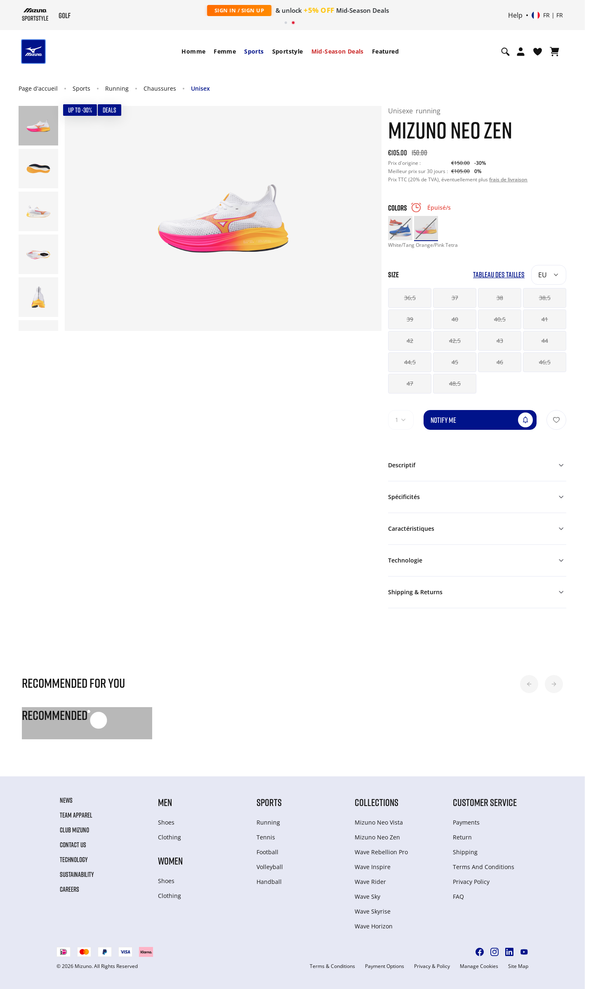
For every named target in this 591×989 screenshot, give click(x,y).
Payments (466, 822)
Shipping (465, 852)
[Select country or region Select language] (547, 15)
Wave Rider (370, 882)
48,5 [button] (455, 383)
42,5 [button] (455, 341)
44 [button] (545, 341)
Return (462, 837)
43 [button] (500, 341)
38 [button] (500, 298)
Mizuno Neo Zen (377, 837)
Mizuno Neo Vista (379, 822)
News (66, 800)
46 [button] (500, 362)
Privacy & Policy (432, 966)
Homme (193, 51)
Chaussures (160, 88)
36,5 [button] (410, 298)
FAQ (458, 896)
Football (267, 852)
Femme (225, 51)
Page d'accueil (38, 88)
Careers (69, 889)
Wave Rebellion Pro (381, 852)
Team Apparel (76, 815)
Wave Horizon (374, 926)
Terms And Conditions (483, 867)
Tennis (266, 837)
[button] (529, 684)
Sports (254, 51)
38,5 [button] (545, 298)
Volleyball (270, 867)
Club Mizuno (74, 830)
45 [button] (455, 362)
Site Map (518, 966)
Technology (74, 859)
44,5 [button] (410, 362)
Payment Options (384, 966)
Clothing (169, 837)
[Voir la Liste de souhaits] (537, 51)
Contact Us (73, 845)
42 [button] (410, 341)
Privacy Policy (471, 882)
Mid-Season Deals (337, 51)
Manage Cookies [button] (479, 966)
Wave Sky (367, 896)
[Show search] (505, 51)
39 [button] (410, 319)
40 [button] (455, 319)
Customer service (485, 802)
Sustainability (77, 874)
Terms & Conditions (332, 966)
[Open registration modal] (520, 51)
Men (165, 802)
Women (170, 861)
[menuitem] (193, 51)
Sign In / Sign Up (231, 10)
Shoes (166, 822)
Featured (385, 51)
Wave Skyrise (373, 911)
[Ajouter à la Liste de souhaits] (556, 420)
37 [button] (455, 298)
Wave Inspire (373, 867)
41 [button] (545, 319)
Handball (269, 882)
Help (515, 15)
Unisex (200, 88)
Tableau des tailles (499, 274)
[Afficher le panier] (554, 51)
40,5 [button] (500, 319)
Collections (376, 802)
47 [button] (410, 383)
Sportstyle (287, 51)
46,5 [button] (545, 362)
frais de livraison (508, 179)
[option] (400, 228)
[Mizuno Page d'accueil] (35, 14)
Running (117, 88)
